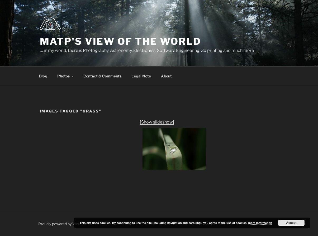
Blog (43, 76)
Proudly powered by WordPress (64, 224)
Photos (66, 76)
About (166, 76)
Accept (291, 223)
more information (260, 222)
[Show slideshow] (157, 122)
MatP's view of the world (120, 41)
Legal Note (141, 76)
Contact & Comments (102, 76)
